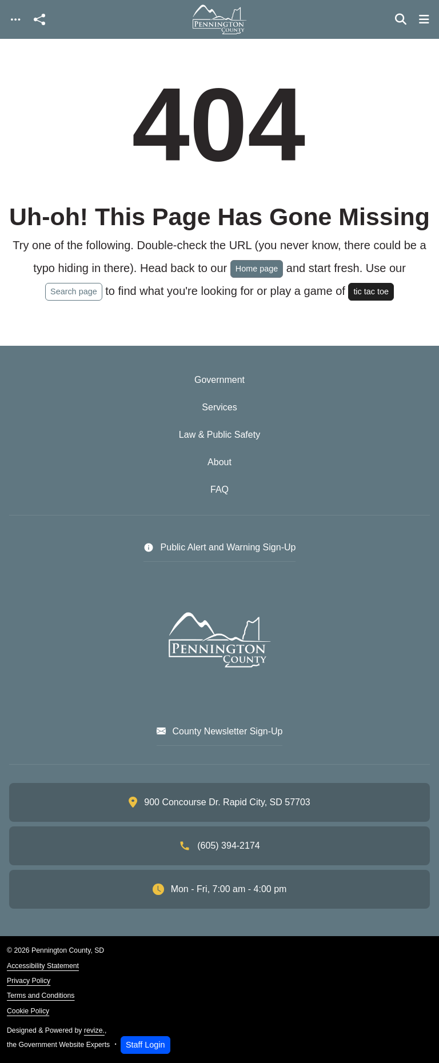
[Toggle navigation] (15, 20)
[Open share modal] (39, 20)
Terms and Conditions (40, 996)
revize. (94, 1030)
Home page (257, 268)
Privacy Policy (28, 981)
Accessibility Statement (43, 966)
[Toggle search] (401, 19)
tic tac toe (371, 291)
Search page (73, 291)
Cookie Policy (28, 1011)
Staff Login (145, 1044)
